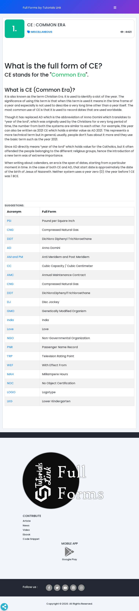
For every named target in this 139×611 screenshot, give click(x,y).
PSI (9, 221)
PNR (10, 347)
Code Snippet (31, 539)
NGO (10, 338)
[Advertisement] (71, 52)
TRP (9, 356)
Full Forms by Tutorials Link (42, 8)
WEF (10, 365)
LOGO (11, 392)
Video (26, 530)
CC (9, 266)
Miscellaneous (39, 32)
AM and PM (15, 257)
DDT (10, 239)
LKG (9, 401)
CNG (10, 230)
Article (27, 521)
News (26, 525)
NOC (10, 383)
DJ (9, 302)
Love (10, 329)
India (10, 320)
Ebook (26, 534)
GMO (10, 311)
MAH (10, 374)
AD (9, 248)
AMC (10, 275)
